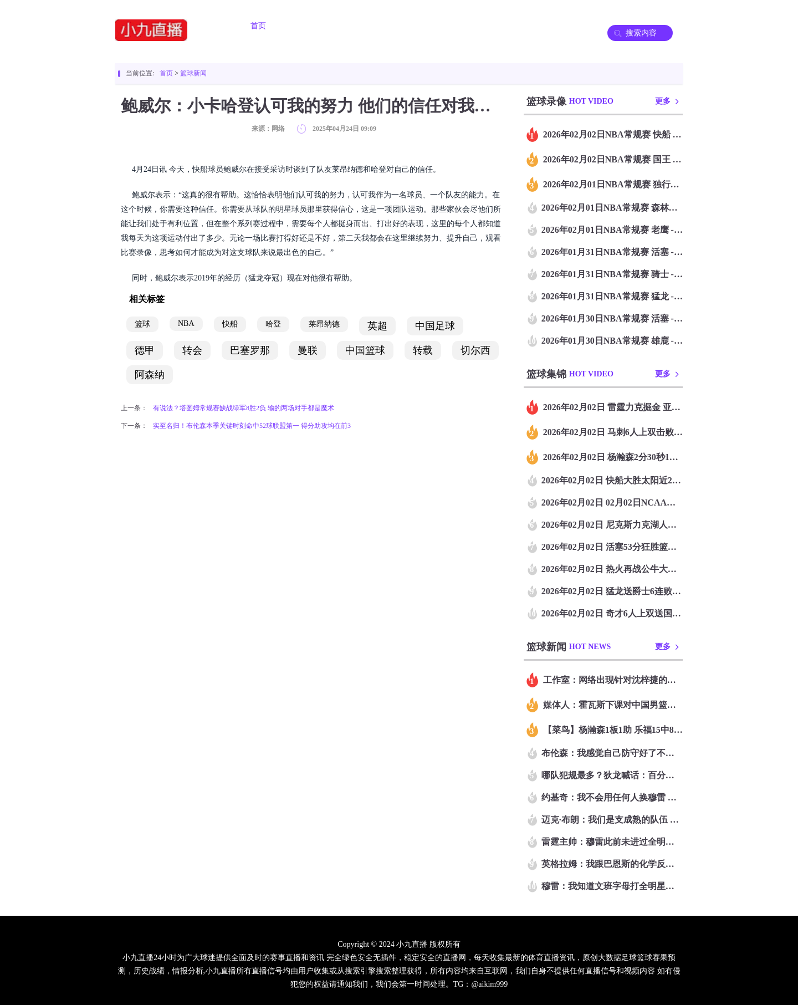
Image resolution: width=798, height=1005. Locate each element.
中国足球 (435, 325)
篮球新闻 (193, 73)
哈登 (273, 324)
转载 (423, 350)
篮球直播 (374, 26)
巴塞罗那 (250, 350)
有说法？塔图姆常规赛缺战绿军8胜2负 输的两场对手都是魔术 (243, 408)
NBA (186, 323)
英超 (377, 325)
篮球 (142, 324)
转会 (192, 350)
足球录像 (436, 26)
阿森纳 (150, 374)
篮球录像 (498, 26)
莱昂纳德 (324, 324)
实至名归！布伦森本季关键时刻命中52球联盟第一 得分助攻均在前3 (252, 426)
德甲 (145, 350)
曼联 (308, 350)
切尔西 (475, 350)
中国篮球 (365, 350)
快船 (230, 324)
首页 (258, 26)
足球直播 (312, 26)
